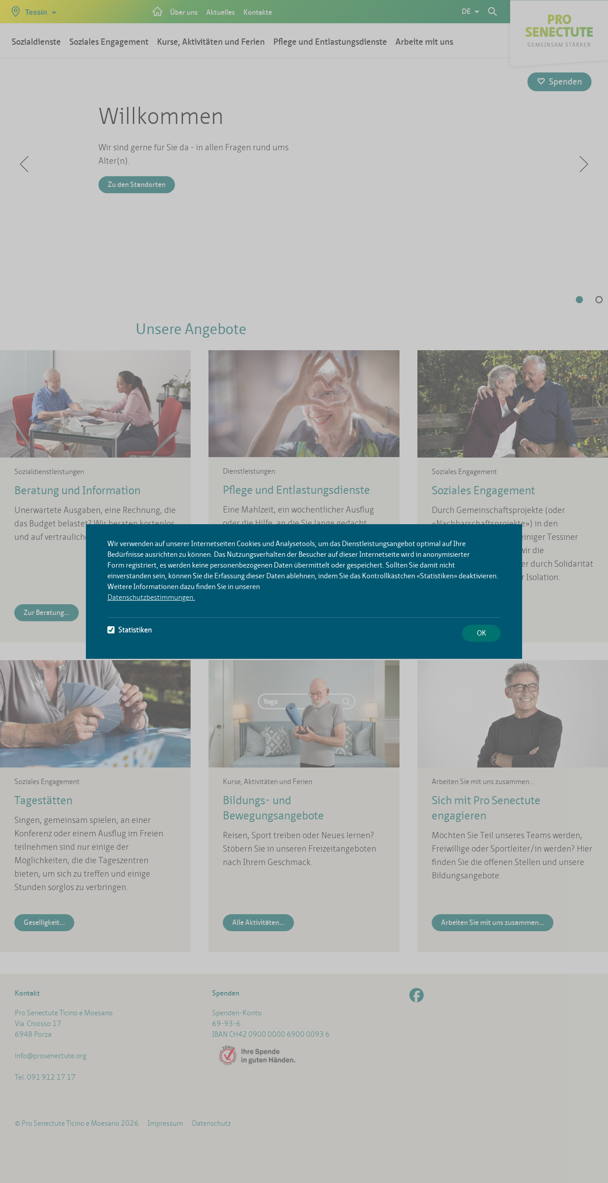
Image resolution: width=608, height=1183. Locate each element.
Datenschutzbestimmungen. (151, 597)
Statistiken (129, 630)
